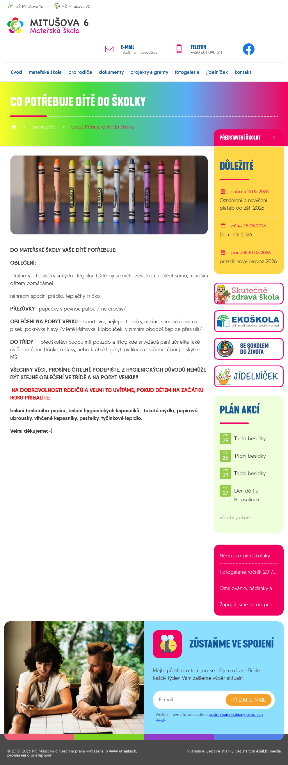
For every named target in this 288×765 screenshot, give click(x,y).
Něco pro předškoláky (245, 555)
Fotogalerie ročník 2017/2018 (249, 571)
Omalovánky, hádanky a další (249, 587)
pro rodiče (76, 71)
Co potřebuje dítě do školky (102, 125)
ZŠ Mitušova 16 (29, 6)
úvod (16, 71)
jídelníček (203, 71)
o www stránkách (121, 749)
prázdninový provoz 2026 (248, 260)
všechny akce (235, 516)
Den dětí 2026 (236, 233)
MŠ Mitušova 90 (75, 6)
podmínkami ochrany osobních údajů (209, 716)
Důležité (237, 165)
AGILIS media (268, 749)
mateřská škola (43, 71)
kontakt (227, 71)
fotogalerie (175, 71)
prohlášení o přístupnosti (29, 754)
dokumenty (104, 71)
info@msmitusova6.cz (139, 52)
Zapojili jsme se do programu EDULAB (249, 603)
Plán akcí (239, 409)
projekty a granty (140, 71)
